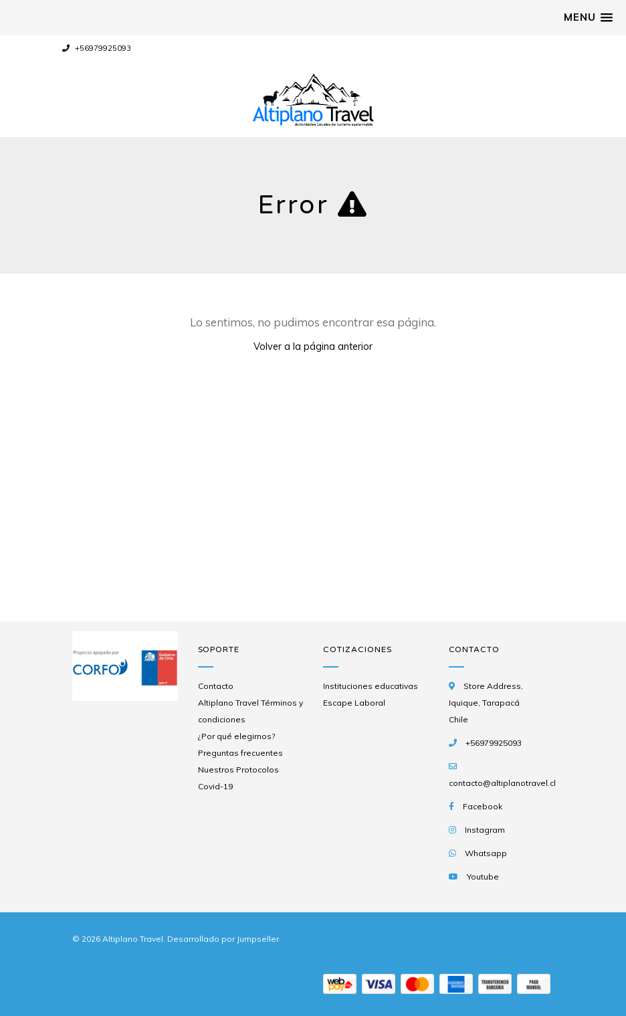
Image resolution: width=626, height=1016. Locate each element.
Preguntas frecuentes (240, 753)
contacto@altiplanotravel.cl (502, 783)
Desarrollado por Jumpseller (223, 939)
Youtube (483, 877)
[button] (588, 17)
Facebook (482, 806)
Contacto (215, 686)
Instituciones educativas (370, 686)
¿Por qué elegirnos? (236, 736)
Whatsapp (486, 853)
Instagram (485, 830)
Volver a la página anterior (313, 346)
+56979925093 (96, 48)
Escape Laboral (354, 703)
